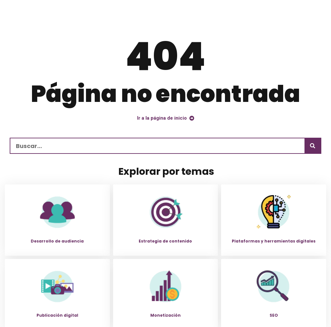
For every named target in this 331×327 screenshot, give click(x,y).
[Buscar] (312, 145)
